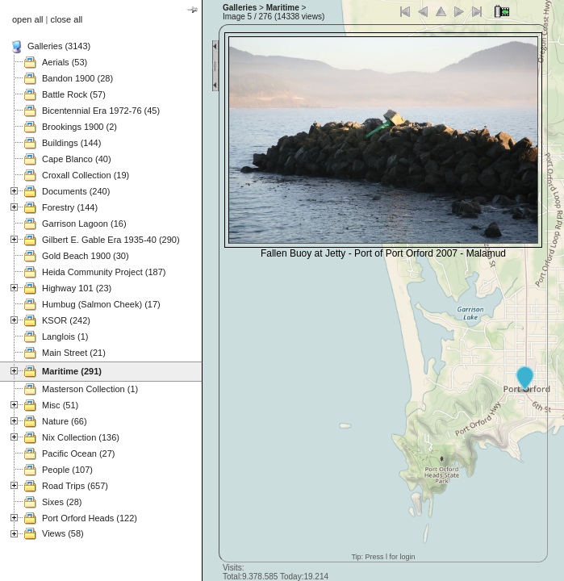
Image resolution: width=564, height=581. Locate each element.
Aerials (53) (64, 62)
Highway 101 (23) (76, 288)
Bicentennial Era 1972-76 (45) (101, 110)
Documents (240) (76, 191)
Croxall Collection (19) (85, 175)
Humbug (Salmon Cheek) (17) (101, 304)
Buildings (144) (71, 143)
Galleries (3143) (58, 46)
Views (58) (63, 533)
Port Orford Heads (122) (89, 518)
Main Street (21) (74, 352)
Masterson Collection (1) (90, 389)
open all (28, 19)
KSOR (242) (66, 320)
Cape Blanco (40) (76, 159)
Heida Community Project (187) (103, 272)
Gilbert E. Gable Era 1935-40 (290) (111, 240)
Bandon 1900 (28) (77, 78)
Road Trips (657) (75, 486)
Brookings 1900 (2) (79, 127)
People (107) (67, 469)
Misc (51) (60, 405)
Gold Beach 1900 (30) (85, 256)
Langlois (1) (65, 336)
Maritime (282, 7)
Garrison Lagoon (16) (84, 223)
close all (67, 19)
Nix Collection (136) (80, 437)
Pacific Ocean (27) (78, 453)
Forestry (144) (70, 207)
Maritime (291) (72, 371)
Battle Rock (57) (74, 94)
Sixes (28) (62, 502)
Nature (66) (64, 421)
